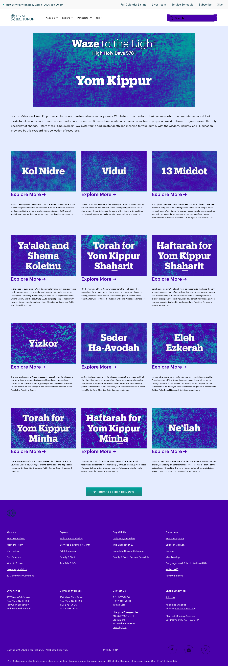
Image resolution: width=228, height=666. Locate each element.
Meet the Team (15, 545)
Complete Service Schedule (128, 551)
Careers (170, 551)
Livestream (159, 4)
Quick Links (172, 532)
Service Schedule (182, 4)
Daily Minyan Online (124, 538)
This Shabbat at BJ (123, 545)
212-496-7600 (70, 608)
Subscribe (205, 4)
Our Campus (14, 557)
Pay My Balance (174, 575)
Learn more (119, 620)
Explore (68, 17)
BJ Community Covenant (20, 575)
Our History (13, 551)
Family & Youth (68, 557)
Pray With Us (119, 532)
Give (220, 4)
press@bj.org (120, 627)
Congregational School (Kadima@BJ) (186, 563)
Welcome (53, 17)
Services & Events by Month (75, 545)
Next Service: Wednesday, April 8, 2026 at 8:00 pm (38, 4)
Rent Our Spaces (175, 538)
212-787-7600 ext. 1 (123, 616)
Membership (173, 557)
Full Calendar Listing (134, 4)
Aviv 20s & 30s (68, 563)
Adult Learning (68, 551)
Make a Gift (172, 569)
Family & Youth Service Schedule (131, 557)
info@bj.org (119, 605)
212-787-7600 (69, 605)
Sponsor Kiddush (175, 545)
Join (100, 17)
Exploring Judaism (17, 569)
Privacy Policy (110, 650)
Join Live (170, 597)
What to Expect (15, 563)
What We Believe (16, 538)
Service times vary (185, 608)
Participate (86, 17)
